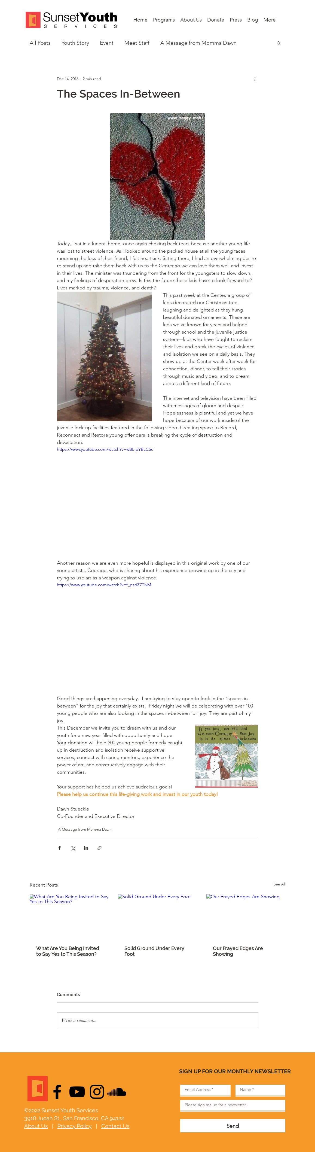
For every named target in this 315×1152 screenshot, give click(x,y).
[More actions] (255, 78)
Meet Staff (136, 43)
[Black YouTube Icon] (77, 1091)
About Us (36, 1126)
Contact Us (115, 1126)
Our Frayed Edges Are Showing (238, 951)
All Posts (40, 43)
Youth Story (75, 43)
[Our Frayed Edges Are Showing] (246, 916)
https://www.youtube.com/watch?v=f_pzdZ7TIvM (104, 584)
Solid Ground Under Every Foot (154, 951)
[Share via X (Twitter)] (72, 848)
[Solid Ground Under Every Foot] (157, 916)
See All (280, 884)
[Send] (232, 1125)
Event (107, 43)
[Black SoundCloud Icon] (116, 1091)
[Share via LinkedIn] (86, 848)
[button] (278, 43)
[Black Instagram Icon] (96, 1091)
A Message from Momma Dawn (198, 43)
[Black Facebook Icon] (57, 1091)
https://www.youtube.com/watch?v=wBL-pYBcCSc (105, 449)
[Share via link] (99, 848)
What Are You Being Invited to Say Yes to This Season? (67, 951)
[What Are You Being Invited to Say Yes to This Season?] (69, 916)
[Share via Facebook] (59, 848)
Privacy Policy (74, 1126)
